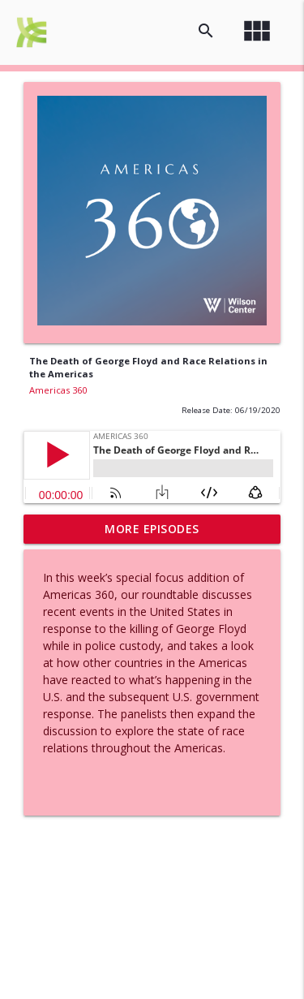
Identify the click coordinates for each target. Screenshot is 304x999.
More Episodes (152, 528)
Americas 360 (58, 390)
